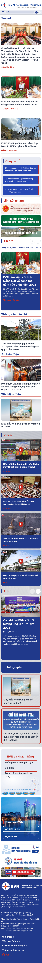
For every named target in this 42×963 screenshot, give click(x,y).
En (39, 12)
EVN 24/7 (7, 471)
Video (8, 435)
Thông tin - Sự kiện (9, 109)
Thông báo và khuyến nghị (19, 762)
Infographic (15, 667)
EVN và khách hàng (20, 756)
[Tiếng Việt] (21, 5)
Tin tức (8, 241)
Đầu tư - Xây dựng (9, 150)
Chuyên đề (12, 161)
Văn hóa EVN (14, 822)
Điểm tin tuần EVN (26, 247)
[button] (38, 241)
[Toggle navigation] (3, 12)
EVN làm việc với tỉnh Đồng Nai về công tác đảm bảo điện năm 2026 (19, 281)
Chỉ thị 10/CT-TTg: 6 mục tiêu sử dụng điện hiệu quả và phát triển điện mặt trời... (20, 736)
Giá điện (9, 768)
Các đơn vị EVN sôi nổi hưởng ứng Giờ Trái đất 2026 (18, 624)
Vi (36, 12)
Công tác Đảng (7, 67)
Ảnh (6, 591)
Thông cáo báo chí (14, 314)
